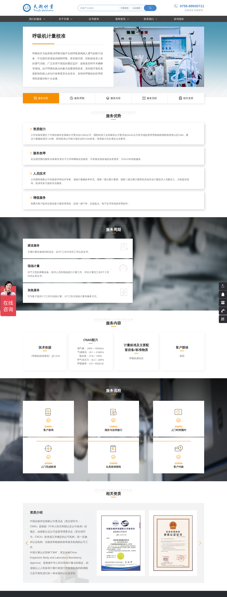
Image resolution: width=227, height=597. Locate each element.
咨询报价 (179, 19)
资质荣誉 (49, 548)
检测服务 (27, 548)
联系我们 (150, 19)
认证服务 (136, 8)
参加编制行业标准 (53, 557)
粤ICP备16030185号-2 (91, 592)
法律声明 (186, 592)
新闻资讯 (122, 19)
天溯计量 (37, 583)
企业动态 (92, 544)
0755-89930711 (189, 6)
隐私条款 (172, 592)
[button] (200, 479)
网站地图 (199, 592)
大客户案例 (71, 544)
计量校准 (124, 8)
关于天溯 (65, 19)
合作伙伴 (70, 548)
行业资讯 (92, 548)
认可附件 (49, 553)
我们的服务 (37, 19)
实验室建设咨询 (30, 557)
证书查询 (94, 19)
